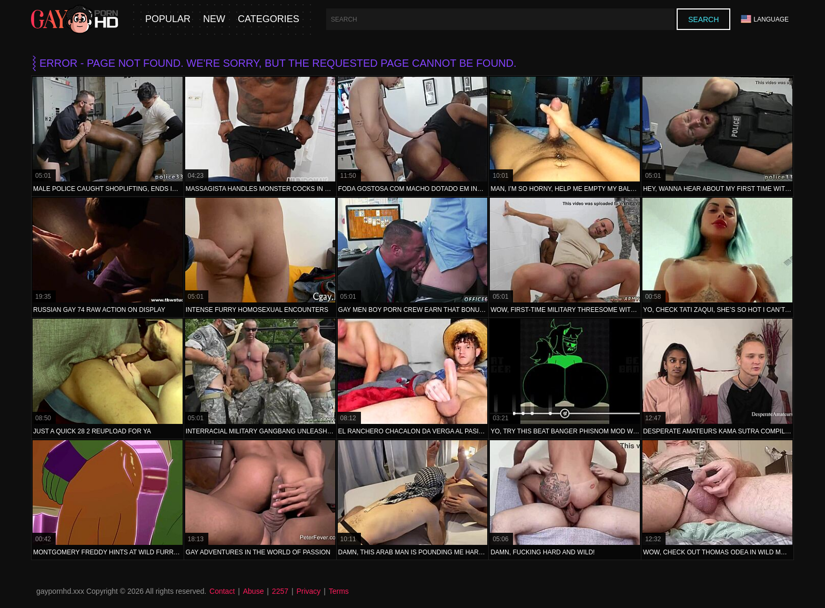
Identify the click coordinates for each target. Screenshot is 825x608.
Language (765, 19)
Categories (268, 19)
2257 (280, 591)
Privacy (308, 591)
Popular (167, 19)
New (214, 19)
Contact (222, 591)
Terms (339, 591)
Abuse (253, 591)
